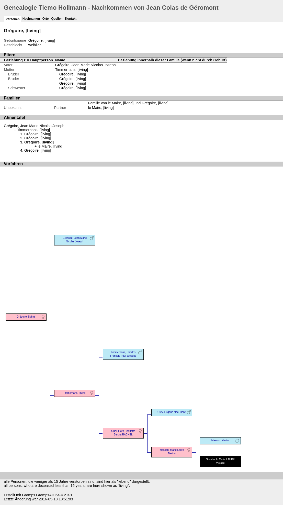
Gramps (28, 495)
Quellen (56, 18)
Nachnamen (31, 18)
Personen (13, 19)
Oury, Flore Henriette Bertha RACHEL (123, 433)
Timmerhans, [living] (71, 70)
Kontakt (70, 18)
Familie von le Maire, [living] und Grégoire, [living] (128, 103)
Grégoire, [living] (72, 74)
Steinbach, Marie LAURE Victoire (220, 461)
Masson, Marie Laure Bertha (172, 451)
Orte (45, 18)
